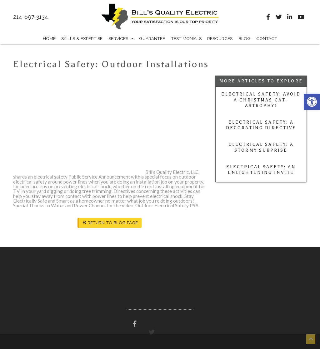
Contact (266, 38)
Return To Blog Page (110, 222)
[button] (312, 102)
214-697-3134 (30, 17)
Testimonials (186, 38)
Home (49, 38)
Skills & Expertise (81, 38)
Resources (219, 38)
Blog (244, 38)
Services (120, 38)
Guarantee (152, 38)
